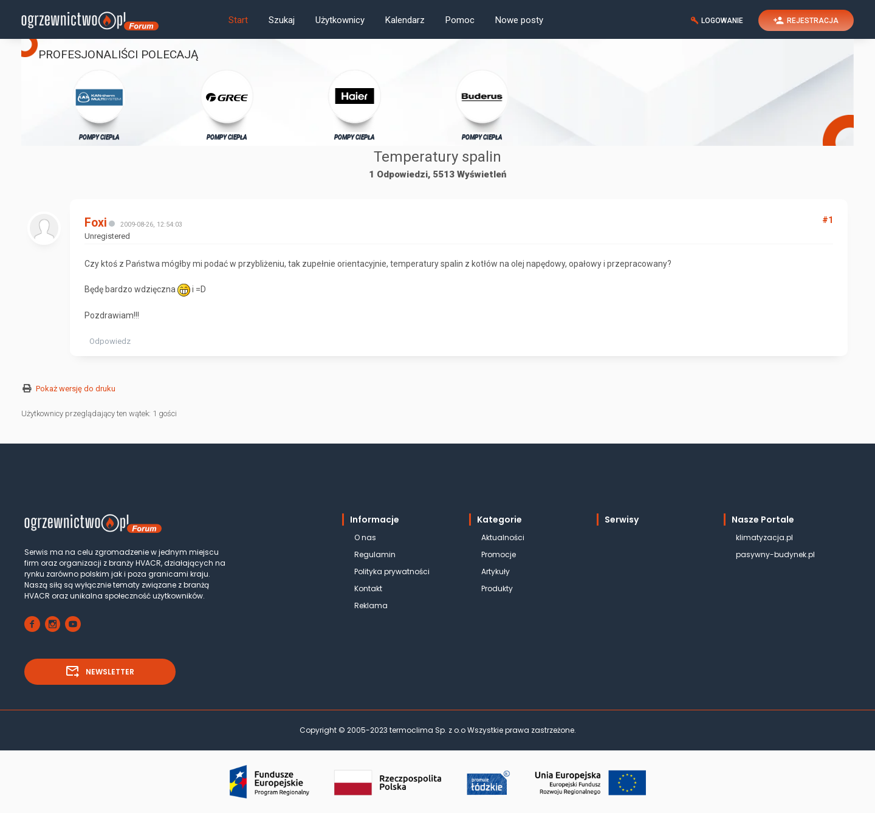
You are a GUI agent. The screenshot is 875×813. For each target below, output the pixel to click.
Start (238, 20)
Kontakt (368, 588)
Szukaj (282, 20)
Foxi (95, 223)
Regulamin (375, 554)
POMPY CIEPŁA (99, 104)
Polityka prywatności (392, 571)
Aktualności (502, 537)
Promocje (498, 554)
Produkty (497, 588)
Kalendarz (405, 20)
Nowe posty (519, 20)
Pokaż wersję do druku (75, 388)
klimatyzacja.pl (764, 537)
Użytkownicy (340, 20)
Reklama (371, 605)
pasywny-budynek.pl (775, 554)
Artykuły (495, 571)
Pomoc (460, 20)
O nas (365, 537)
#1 (827, 220)
